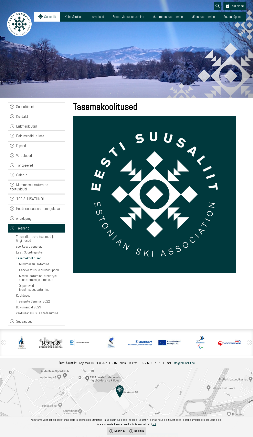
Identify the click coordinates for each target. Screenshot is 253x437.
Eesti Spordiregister (29, 252)
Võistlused (24, 155)
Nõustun (119, 431)
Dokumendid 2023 (28, 307)
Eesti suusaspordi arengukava (38, 208)
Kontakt (22, 116)
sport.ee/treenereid (29, 246)
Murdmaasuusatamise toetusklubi (29, 187)
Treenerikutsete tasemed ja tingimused (35, 238)
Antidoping (24, 218)
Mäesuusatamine (203, 16)
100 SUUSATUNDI (30, 198)
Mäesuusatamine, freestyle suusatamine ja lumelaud (38, 277)
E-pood (21, 145)
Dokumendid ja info (30, 136)
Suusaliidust (25, 106)
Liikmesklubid (26, 126)
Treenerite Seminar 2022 (33, 301)
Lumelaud (97, 16)
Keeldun (139, 431)
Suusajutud (24, 321)
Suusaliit (50, 16)
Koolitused (23, 295)
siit (154, 424)
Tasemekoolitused (28, 258)
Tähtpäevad (24, 165)
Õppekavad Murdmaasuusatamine (34, 287)
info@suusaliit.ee (184, 363)
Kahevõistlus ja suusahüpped (39, 270)
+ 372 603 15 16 (149, 363)
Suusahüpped (232, 16)
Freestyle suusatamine (128, 16)
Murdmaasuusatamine (167, 16)
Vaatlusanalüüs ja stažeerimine (37, 313)
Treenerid (22, 228)
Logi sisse (237, 5)
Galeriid (21, 175)
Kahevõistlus (73, 16)
